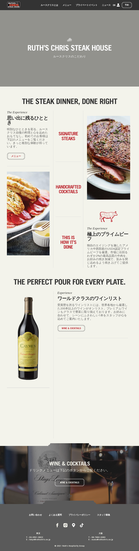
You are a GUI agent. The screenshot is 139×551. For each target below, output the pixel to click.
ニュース (106, 5)
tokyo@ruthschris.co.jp (39, 539)
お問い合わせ (35, 514)
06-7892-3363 (98, 537)
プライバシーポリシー (79, 514)
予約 (127, 5)
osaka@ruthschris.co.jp (102, 539)
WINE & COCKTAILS (71, 328)
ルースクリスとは (49, 5)
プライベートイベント (87, 5)
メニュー (67, 5)
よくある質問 (55, 514)
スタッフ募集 (103, 514)
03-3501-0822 (36, 537)
